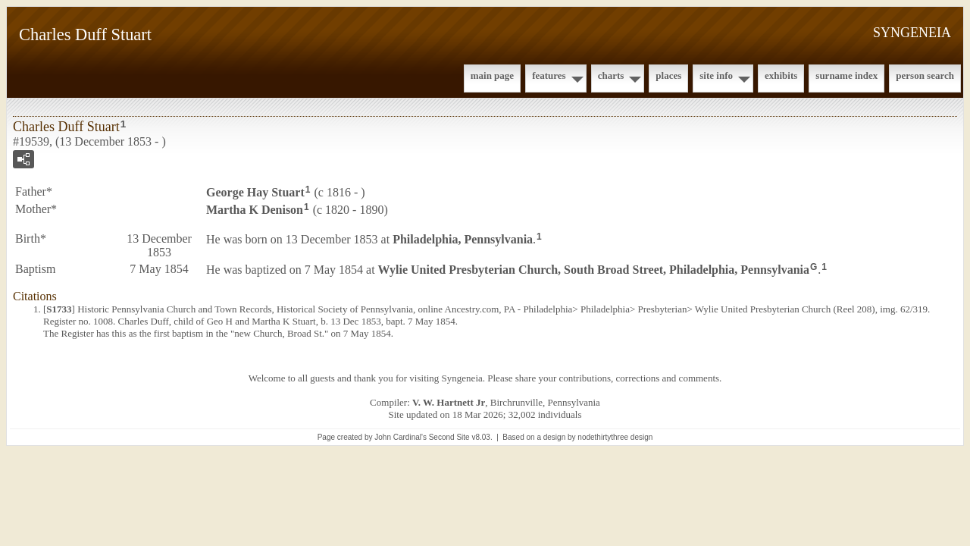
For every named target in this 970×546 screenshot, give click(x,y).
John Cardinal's (400, 437)
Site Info (716, 75)
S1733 (58, 309)
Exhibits (781, 75)
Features (549, 75)
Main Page (492, 75)
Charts (611, 75)
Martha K (254, 209)
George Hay (255, 192)
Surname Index (846, 75)
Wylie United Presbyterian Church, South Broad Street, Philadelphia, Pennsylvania (593, 268)
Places (668, 75)
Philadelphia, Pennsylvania (463, 238)
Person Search (925, 75)
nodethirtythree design (614, 437)
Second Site (449, 437)
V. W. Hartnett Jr (448, 402)
